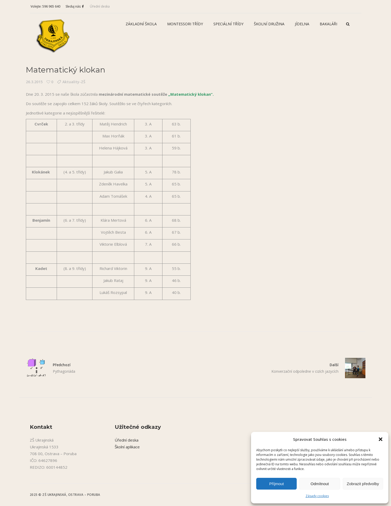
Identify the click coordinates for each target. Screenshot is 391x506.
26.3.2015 (34, 81)
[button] (380, 439)
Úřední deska (100, 6)
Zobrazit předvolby (363, 483)
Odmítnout (320, 483)
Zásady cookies (317, 496)
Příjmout (276, 483)
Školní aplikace (127, 446)
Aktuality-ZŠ (73, 81)
